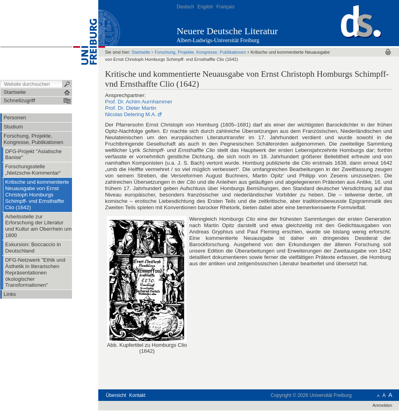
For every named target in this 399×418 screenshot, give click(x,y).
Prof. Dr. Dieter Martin (130, 108)
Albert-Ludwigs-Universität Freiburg (218, 40)
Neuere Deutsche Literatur (227, 31)
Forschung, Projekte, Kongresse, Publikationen (200, 52)
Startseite (141, 52)
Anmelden (382, 405)
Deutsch (185, 7)
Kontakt (137, 395)
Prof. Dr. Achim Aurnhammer (138, 102)
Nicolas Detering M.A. (130, 114)
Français (225, 7)
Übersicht (116, 395)
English (205, 7)
